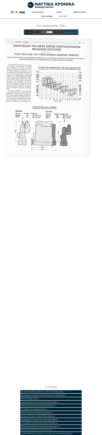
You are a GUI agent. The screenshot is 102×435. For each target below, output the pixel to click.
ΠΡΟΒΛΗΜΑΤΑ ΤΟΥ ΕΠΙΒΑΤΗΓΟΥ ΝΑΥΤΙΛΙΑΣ (39, 419)
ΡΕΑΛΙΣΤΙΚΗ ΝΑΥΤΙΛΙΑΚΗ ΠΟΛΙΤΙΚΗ (36, 430)
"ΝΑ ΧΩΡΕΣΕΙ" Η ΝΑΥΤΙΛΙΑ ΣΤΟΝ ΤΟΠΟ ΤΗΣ (39, 423)
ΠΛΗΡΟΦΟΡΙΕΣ (38, 12)
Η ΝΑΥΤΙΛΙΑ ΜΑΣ (30, 399)
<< (37, 32)
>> (56, 32)
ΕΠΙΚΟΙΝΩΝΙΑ (47, 16)
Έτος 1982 (29, 32)
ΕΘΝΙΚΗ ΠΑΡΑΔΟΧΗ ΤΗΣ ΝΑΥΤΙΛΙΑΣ (36, 413)
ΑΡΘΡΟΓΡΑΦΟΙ (79, 12)
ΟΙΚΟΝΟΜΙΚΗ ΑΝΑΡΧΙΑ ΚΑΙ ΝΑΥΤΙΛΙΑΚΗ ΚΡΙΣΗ (40, 426)
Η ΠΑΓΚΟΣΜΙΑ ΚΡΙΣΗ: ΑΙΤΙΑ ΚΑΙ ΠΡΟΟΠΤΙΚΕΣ (40, 402)
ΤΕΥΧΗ (58, 12)
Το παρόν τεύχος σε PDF (69, 32)
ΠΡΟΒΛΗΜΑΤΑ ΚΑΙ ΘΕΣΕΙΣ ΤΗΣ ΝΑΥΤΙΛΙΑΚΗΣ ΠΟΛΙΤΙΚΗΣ (43, 395)
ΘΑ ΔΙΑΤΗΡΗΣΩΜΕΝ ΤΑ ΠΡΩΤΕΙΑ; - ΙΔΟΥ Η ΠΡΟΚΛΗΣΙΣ (43, 392)
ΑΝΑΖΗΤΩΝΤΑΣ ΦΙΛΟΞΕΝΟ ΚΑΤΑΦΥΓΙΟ (38, 406)
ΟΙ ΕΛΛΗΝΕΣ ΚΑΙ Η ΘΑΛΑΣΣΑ (34, 409)
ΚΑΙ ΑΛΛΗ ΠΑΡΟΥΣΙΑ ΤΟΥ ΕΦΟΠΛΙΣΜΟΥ (38, 416)
